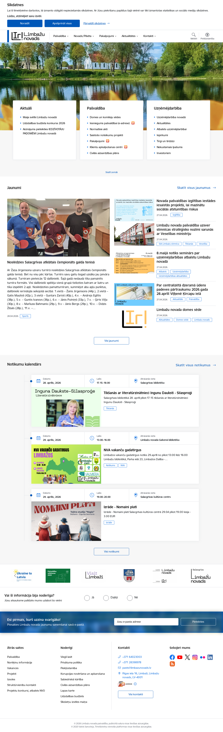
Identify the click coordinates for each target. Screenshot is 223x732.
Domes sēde (182, 319)
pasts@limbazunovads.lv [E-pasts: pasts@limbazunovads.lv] (136, 667)
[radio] (89, 597)
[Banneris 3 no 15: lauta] (93, 575)
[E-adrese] (125, 684)
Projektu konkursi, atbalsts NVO (26, 690)
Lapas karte (68, 690)
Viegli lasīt (66, 657)
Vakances (12, 668)
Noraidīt (24, 23)
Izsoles (11, 679)
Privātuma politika (71, 662)
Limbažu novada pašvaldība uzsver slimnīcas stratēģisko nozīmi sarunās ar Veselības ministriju (185, 229)
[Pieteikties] (198, 621)
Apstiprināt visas (62, 23)
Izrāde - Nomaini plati (120, 507)
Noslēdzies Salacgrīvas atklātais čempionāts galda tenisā (51, 262)
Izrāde (109, 522)
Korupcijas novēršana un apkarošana (83, 673)
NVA (123, 465)
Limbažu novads (202, 319)
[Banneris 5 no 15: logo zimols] (165, 575)
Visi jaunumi (111, 340)
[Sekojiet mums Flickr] (202, 657)
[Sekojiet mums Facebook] (172, 657)
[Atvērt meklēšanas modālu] (194, 37)
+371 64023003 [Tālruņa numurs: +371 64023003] (132, 657)
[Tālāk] (208, 576)
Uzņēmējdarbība (180, 271)
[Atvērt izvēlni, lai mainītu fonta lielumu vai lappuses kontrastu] (207, 37)
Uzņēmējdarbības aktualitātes (173, 276)
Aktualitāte (178, 299)
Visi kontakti (136, 694)
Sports (25, 316)
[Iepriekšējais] (15, 576)
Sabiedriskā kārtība (72, 679)
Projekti (11, 673)
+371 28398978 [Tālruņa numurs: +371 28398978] (131, 662)
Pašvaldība (194, 299)
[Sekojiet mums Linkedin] (210, 657)
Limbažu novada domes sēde (179, 310)
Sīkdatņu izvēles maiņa (74, 702)
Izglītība (176, 214)
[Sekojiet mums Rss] (172, 663)
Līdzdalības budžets (72, 696)
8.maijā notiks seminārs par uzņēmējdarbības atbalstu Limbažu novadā (183, 257)
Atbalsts (163, 271)
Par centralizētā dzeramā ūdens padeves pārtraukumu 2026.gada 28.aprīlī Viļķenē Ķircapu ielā (182, 289)
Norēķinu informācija (19, 662)
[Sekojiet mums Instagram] (195, 657)
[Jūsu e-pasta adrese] (146, 621)
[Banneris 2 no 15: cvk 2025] (58, 575)
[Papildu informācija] (135, 684)
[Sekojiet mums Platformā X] (187, 657)
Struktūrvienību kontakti (21, 685)
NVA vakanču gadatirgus (122, 450)
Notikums (110, 465)
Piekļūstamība (69, 668)
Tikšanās (189, 243)
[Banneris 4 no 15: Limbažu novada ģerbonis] (129, 575)
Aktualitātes (164, 319)
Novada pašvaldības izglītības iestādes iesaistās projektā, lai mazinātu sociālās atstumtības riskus (186, 205)
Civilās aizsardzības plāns (75, 685)
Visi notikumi (111, 551)
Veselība (203, 243)
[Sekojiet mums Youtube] (179, 657)
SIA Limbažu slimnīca (169, 243)
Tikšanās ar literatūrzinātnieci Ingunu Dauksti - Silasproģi (148, 393)
